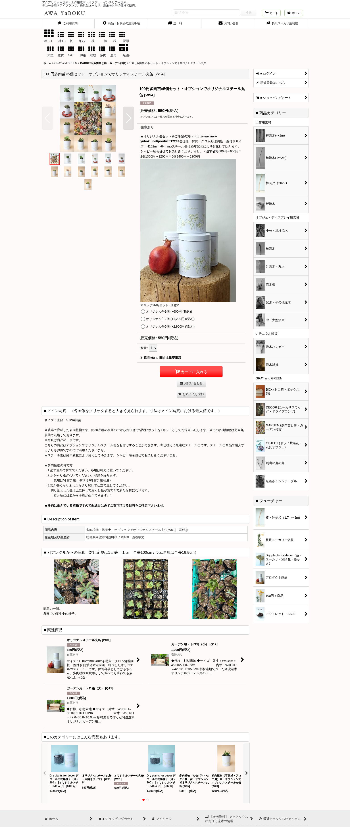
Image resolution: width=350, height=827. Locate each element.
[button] (47, 118)
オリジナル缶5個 (170, 326)
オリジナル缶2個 (170, 319)
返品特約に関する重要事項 (160, 358)
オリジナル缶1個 (169, 311)
